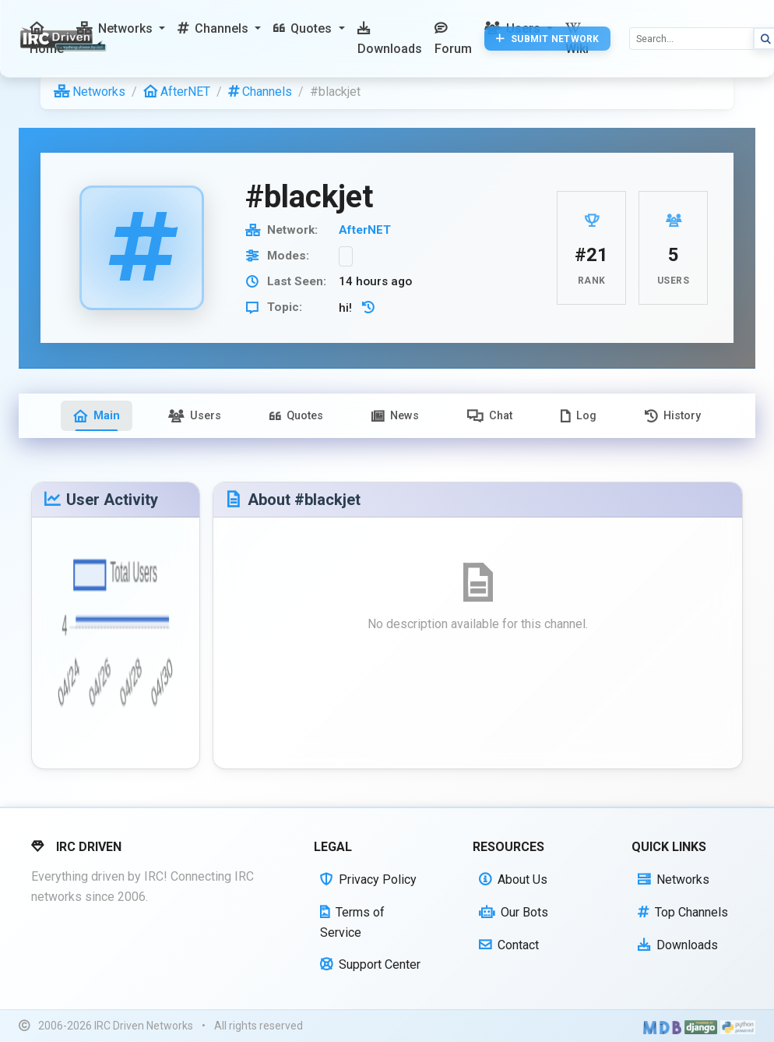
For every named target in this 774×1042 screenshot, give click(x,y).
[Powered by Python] (737, 1026)
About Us (513, 879)
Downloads (678, 945)
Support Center (370, 964)
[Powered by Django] (700, 1026)
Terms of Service (352, 922)
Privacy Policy (368, 879)
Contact (509, 945)
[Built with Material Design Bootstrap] (662, 1026)
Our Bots (513, 912)
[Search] (691, 38)
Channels (260, 91)
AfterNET (176, 91)
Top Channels (683, 912)
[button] (120, 28)
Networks (89, 91)
